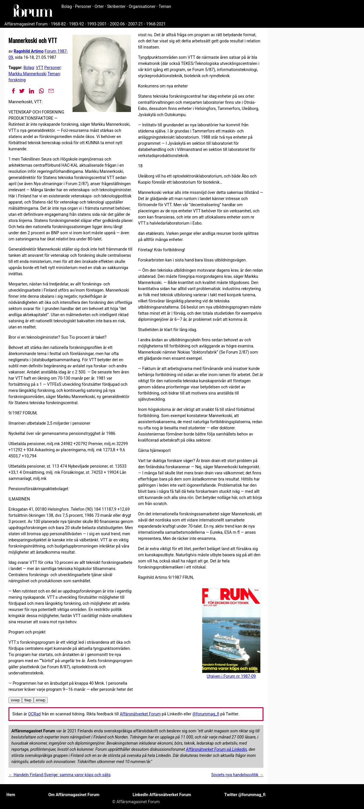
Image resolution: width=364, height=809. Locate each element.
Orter (99, 6)
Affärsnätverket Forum (140, 714)
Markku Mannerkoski (27, 73)
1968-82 (58, 24)
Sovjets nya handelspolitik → (237, 774)
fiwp (27, 700)
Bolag (66, 6)
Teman (164, 6)
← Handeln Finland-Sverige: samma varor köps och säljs (59, 774)
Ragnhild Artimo (29, 51)
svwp (15, 700)
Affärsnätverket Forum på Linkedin (216, 749)
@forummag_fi (205, 714)
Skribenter (116, 6)
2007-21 (135, 24)
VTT (39, 67)
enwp (40, 700)
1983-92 (76, 24)
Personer (83, 6)
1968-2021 (156, 24)
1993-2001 (97, 24)
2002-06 (117, 24)
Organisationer (142, 6)
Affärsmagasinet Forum (26, 24)
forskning (17, 80)
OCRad (34, 714)
